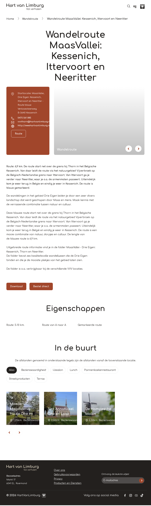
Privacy (58, 479)
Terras (41, 379)
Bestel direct (41, 286)
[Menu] (134, 6)
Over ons (59, 471)
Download (16, 286)
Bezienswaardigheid (33, 370)
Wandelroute (32, 18)
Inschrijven (141, 481)
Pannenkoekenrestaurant (100, 370)
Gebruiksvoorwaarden (65, 475)
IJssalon (58, 370)
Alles (11, 370)
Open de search (128, 6)
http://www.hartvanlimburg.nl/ (34, 125)
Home (10, 18)
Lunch (73, 370)
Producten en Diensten (66, 484)
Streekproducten (19, 379)
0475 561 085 (24, 118)
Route (18, 133)
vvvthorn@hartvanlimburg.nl (34, 121)
